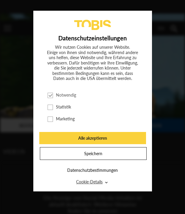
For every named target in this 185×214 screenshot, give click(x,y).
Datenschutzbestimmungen (92, 170)
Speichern (93, 153)
